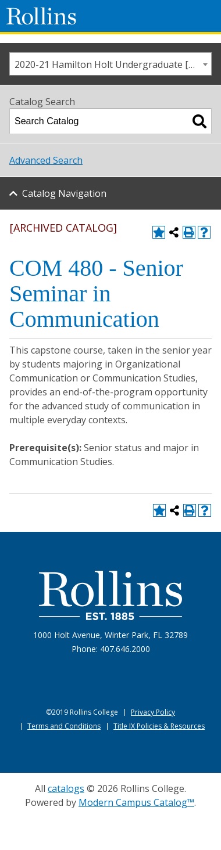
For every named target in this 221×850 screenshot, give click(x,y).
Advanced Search (46, 160)
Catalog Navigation (64, 193)
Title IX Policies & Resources (159, 726)
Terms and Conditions (64, 726)
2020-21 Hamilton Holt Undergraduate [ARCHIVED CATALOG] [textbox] (113, 64)
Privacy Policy (153, 712)
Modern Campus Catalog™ (136, 802)
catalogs (66, 788)
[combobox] (110, 63)
